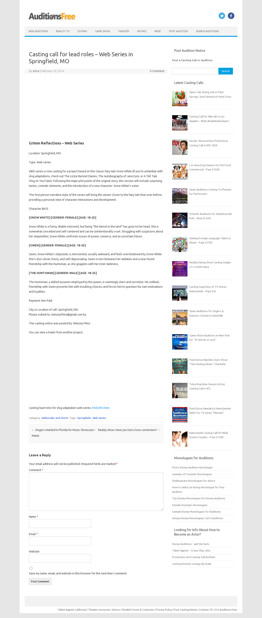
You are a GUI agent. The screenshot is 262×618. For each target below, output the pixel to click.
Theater (123, 31)
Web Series (99, 417)
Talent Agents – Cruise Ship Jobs (191, 550)
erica (36, 71)
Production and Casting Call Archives (193, 557)
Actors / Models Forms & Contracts (133, 609)
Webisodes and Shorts (55, 417)
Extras (82, 31)
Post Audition (178, 31)
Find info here (101, 407)
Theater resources (99, 609)
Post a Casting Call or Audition (192, 60)
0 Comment (157, 71)
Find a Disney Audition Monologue (192, 467)
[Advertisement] (96, 106)
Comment (36, 470)
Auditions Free (228, 609)
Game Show (102, 31)
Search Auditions (207, 31)
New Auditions (38, 31)
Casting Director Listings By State (191, 563)
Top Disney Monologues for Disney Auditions (198, 498)
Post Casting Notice (185, 609)
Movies (141, 31)
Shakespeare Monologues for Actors (193, 480)
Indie (158, 31)
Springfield (83, 417)
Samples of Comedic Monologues (192, 474)
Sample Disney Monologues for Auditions (196, 511)
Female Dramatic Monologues (190, 505)
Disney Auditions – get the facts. (191, 543)
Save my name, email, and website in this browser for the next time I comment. (78, 573)
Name (33, 516)
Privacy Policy (164, 609)
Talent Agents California (72, 609)
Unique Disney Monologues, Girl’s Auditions (197, 518)
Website (34, 551)
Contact (204, 609)
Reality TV (63, 31)
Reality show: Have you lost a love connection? (129, 430)
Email (33, 534)
